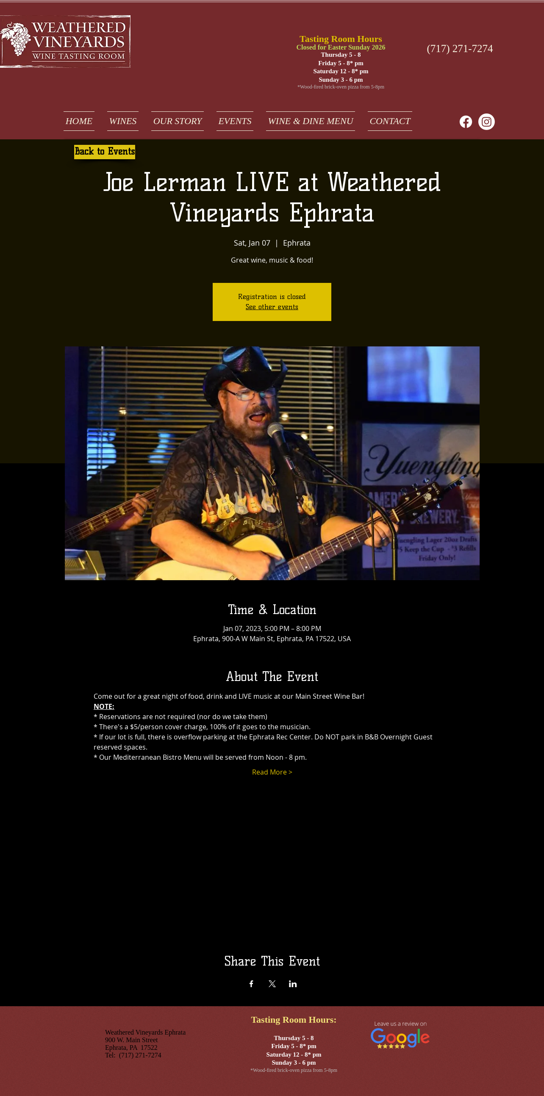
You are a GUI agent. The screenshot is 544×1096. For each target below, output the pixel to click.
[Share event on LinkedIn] (293, 983)
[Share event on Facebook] (251, 983)
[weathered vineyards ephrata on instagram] (486, 121)
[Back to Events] (104, 152)
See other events (272, 307)
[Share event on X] (272, 983)
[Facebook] (466, 121)
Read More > (272, 772)
